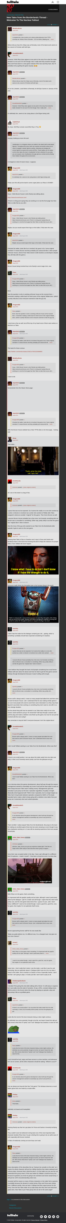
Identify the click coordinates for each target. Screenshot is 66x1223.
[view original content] (28, 487)
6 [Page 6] (55, 24)
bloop (14, 438)
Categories (53, 9)
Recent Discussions (15, 1208)
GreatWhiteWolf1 (18, 53)
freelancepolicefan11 (19, 981)
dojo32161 (15, 35)
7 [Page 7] (56, 24)
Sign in (9, 1199)
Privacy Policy (43, 1220)
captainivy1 (16, 122)
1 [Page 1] (48, 24)
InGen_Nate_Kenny (19, 837)
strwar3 (15, 942)
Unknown (15, 487)
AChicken (15, 844)
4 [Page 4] (52, 24)
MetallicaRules (17, 28)
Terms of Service (35, 1220)
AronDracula (17, 481)
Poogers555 (16, 168)
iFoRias (15, 1094)
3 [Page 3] (51, 24)
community (30, 1216)
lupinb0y (15, 628)
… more (51, 39)
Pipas (14, 272)
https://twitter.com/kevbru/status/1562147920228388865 (25, 351)
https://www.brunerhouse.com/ (17, 197)
